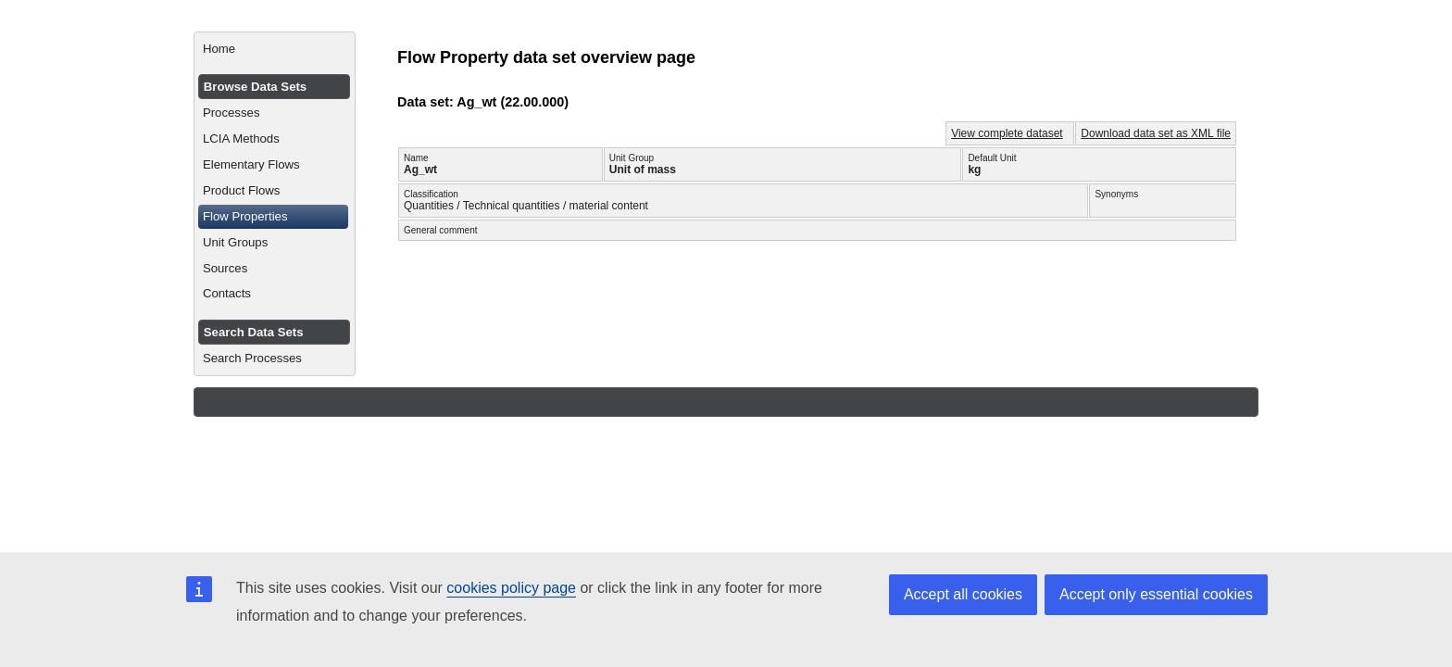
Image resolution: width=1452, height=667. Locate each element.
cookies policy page (511, 588)
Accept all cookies (963, 594)
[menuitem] (274, 49)
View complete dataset (1007, 133)
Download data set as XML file (1156, 133)
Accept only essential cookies (1156, 594)
